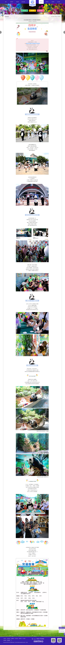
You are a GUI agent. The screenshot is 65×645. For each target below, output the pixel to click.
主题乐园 (17, 1)
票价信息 (8, 638)
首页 (5, 1)
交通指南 (12, 638)
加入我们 (58, 1)
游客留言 (20, 638)
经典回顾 (32, 10)
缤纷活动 (41, 1)
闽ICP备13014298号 (6, 642)
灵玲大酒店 (23, 1)
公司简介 (4, 638)
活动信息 (24, 10)
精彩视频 (40, 10)
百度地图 (8, 640)
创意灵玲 (11, 1)
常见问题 (16, 638)
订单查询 (53, 1)
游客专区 (47, 1)
